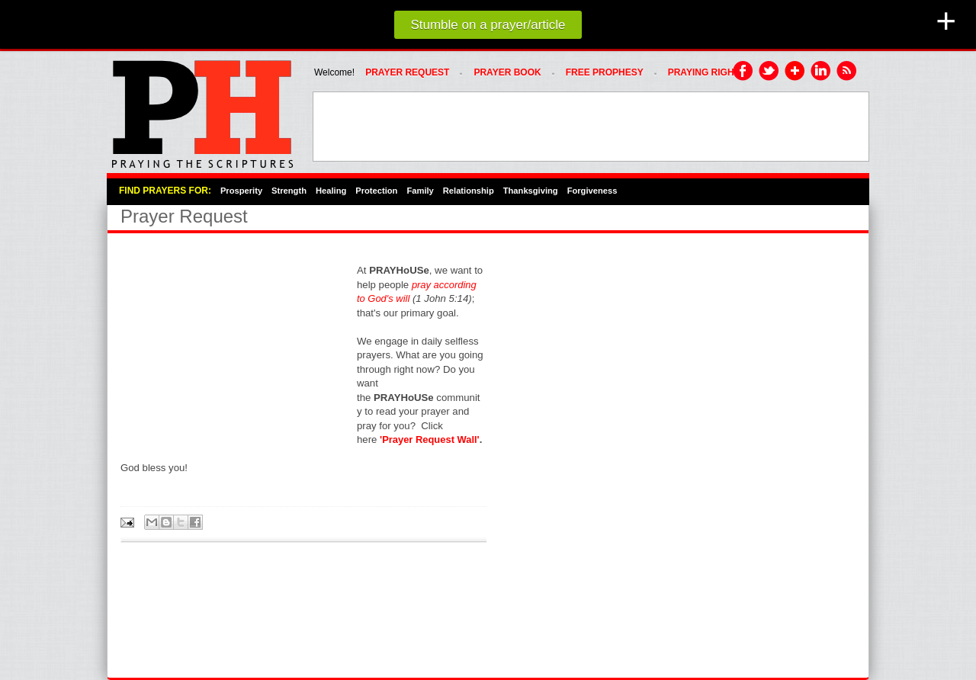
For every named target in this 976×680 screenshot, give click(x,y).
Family (419, 190)
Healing (331, 190)
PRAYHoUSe (202, 110)
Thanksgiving (530, 190)
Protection (376, 190)
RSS (847, 71)
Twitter (769, 71)
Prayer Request (407, 72)
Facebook (743, 71)
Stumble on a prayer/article (487, 25)
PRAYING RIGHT (704, 72)
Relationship (468, 190)
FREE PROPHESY (605, 72)
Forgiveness (592, 190)
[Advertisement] (590, 126)
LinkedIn (821, 71)
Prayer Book (507, 72)
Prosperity (241, 190)
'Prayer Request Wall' (430, 439)
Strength (289, 190)
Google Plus (795, 71)
